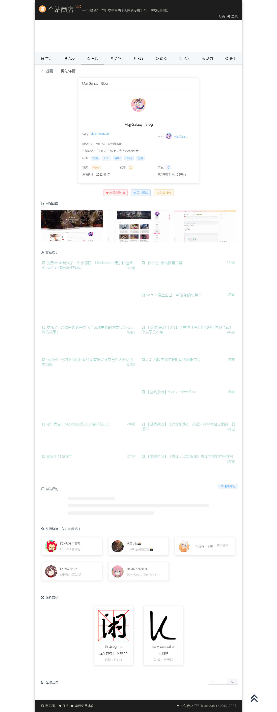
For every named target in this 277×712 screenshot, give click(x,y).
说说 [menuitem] (161, 58)
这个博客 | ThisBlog (113, 653)
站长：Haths (113, 659)
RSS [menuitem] (138, 58)
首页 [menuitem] (46, 58)
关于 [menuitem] (230, 58)
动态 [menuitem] (207, 58)
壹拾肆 (163, 653)
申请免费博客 (82, 706)
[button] (223, 682)
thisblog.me (113, 647)
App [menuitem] (69, 58)
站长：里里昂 (163, 659)
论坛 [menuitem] (184, 58)
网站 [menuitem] (92, 58)
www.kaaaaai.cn (163, 647)
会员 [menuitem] (115, 58)
